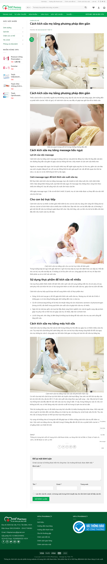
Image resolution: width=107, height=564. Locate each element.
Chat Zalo (102, 426)
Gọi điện (103, 433)
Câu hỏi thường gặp (44, 533)
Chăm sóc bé (34, 20)
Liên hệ (94, 2)
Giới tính (6, 32)
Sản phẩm (34, 14)
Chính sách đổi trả (70, 2)
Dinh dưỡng (7, 28)
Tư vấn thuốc (20, 14)
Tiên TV (49, 30)
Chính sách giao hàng (44, 541)
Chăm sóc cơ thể (9, 36)
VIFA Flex (44, 14)
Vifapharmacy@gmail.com (15, 532)
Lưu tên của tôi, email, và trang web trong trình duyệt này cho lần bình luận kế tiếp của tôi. (68, 494)
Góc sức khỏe (57, 14)
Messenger (103, 439)
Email (59, 484)
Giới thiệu (44, 2)
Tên (34, 484)
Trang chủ (7, 14)
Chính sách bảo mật (84, 2)
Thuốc (69, 14)
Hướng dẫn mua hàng (44, 526)
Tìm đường (102, 419)
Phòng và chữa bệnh (10, 44)
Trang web (84, 484)
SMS (102, 446)
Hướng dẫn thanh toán (55, 2)
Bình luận (37, 466)
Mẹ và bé (6, 40)
